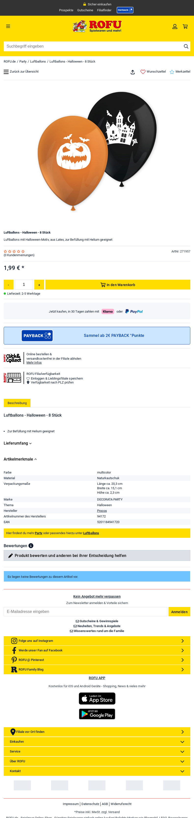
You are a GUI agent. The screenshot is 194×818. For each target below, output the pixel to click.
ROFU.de (10, 61)
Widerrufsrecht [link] (121, 804)
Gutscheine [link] (85, 10)
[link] (125, 10)
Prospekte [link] (66, 10)
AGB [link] (105, 804)
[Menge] (24, 285)
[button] (30, 545)
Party (22, 61)
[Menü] (27, 26)
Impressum (71, 804)
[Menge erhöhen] (39, 285)
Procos (102, 511)
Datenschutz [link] (90, 804)
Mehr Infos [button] (34, 362)
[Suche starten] (186, 46)
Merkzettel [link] (179, 72)
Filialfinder (104, 10)
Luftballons (38, 61)
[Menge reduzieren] (8, 285)
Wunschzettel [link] (153, 72)
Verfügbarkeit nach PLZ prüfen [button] (50, 382)
